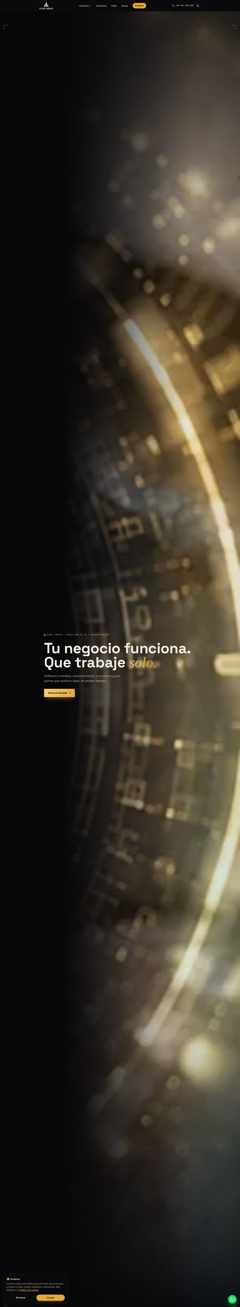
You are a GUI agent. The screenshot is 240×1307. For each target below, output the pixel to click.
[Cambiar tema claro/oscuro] (198, 6)
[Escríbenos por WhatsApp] (232, 1299)
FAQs (114, 5)
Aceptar (50, 1297)
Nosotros (101, 5)
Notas (125, 5)
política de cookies (29, 1290)
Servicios (85, 5)
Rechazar (20, 1297)
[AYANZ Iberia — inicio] (46, 5)
